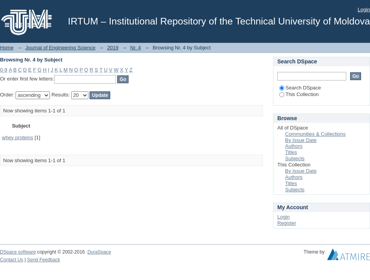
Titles (291, 152)
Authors (294, 146)
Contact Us (11, 259)
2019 (112, 48)
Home (7, 48)
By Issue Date (301, 140)
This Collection (299, 94)
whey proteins (17, 137)
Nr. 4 (135, 48)
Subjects (295, 158)
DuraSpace (99, 252)
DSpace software (18, 252)
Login (364, 9)
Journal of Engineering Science (60, 48)
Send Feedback (43, 259)
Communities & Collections (315, 134)
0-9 (3, 70)
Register (286, 223)
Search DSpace (300, 88)
